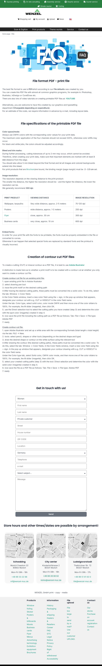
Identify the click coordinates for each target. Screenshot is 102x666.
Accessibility (52, 659)
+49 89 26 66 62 (51, 576)
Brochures (31, 652)
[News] (58, 19)
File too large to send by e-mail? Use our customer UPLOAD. (71, 623)
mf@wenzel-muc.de (19, 581)
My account (40, 19)
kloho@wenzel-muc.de (51, 580)
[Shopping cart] (18, 19)
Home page (6, 34)
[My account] (34, 19)
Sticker (30, 612)
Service (70, 29)
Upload (52, 19)
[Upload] (48, 19)
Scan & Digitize (21, 29)
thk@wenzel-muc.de (83, 581)
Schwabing (19, 561)
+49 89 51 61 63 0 (82, 577)
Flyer (6, 215)
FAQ (48, 630)
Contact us (83, 29)
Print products (38, 29)
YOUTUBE (70, 98)
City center (51, 561)
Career (50, 627)
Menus (30, 637)
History (50, 605)
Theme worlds (56, 29)
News (61, 19)
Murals (30, 624)
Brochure (30, 169)
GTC (49, 634)
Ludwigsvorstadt (82, 561)
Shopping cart (25, 19)
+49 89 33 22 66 (19, 577)
